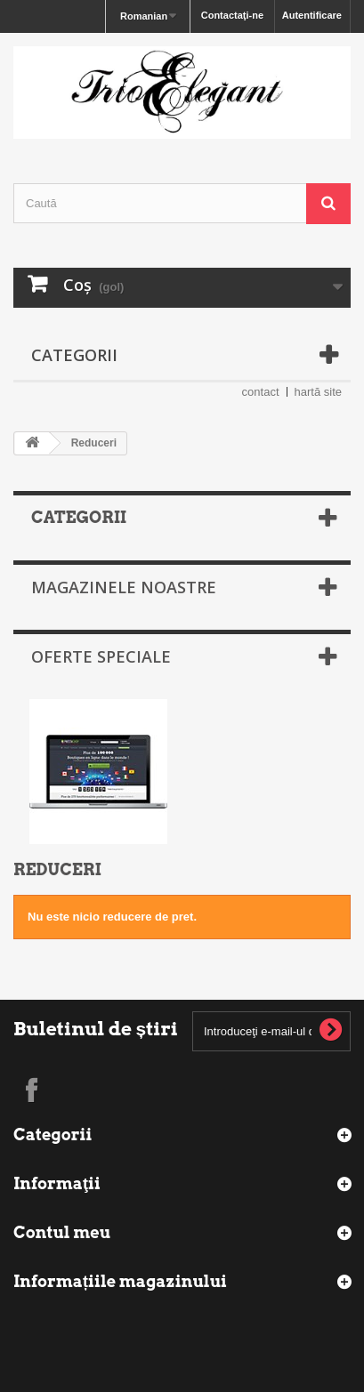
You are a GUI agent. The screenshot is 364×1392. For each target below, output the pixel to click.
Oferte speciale (101, 656)
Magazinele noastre (123, 587)
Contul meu (61, 1232)
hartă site (318, 391)
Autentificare (312, 15)
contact (260, 391)
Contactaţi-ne (232, 15)
